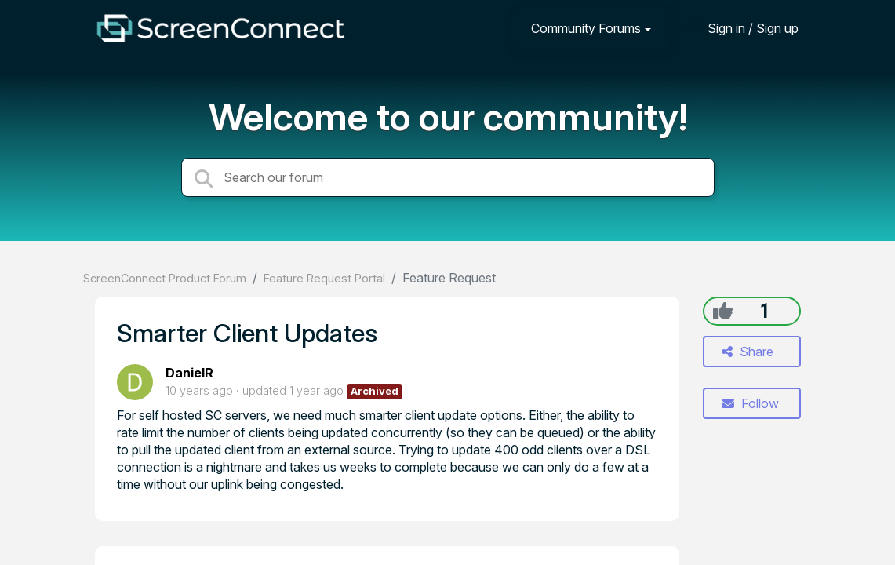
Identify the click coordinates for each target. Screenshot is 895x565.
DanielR (189, 373)
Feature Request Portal (324, 278)
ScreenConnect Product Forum (164, 278)
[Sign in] (741, 27)
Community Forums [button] (586, 28)
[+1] (723, 311)
